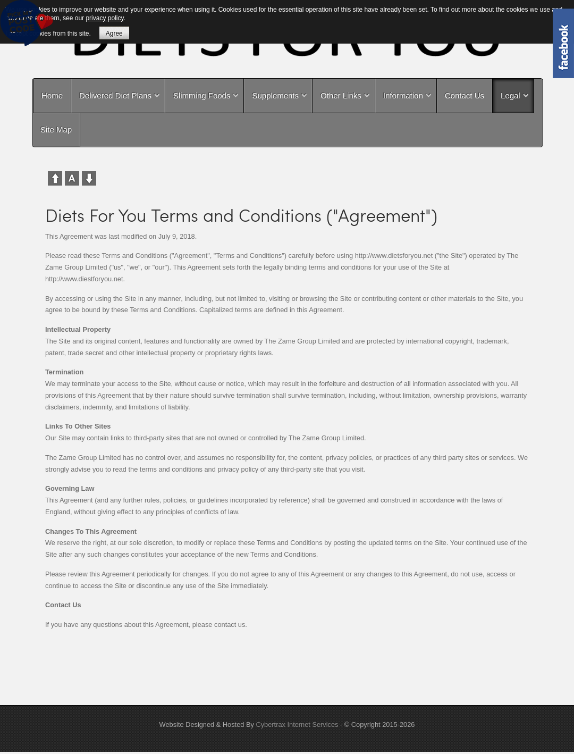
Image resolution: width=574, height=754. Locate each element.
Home (52, 95)
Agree (114, 33)
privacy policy (104, 18)
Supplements (275, 95)
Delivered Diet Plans (115, 95)
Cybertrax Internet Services (297, 724)
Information (403, 95)
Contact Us (464, 95)
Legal (510, 95)
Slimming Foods (202, 95)
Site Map (56, 129)
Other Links (340, 95)
